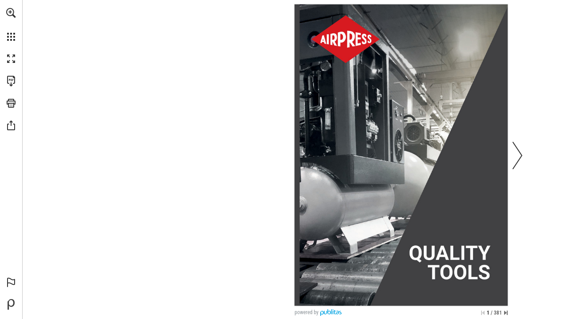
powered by (306, 312)
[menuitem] (11, 24)
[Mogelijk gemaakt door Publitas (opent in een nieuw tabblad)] (11, 304)
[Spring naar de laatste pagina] (506, 313)
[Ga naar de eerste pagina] (483, 313)
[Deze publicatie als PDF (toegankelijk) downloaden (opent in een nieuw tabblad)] (11, 81)
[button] (11, 13)
